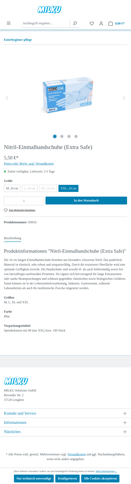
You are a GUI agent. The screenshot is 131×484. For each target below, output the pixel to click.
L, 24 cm (30, 189)
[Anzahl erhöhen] (40, 201)
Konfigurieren (67, 478)
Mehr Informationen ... (106, 471)
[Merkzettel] (91, 23)
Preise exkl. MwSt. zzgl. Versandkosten (29, 163)
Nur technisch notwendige (33, 478)
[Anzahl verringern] (8, 201)
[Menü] (8, 23)
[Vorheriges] (7, 98)
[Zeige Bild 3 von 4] (69, 136)
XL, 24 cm (49, 189)
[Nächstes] (124, 98)
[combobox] (45, 23)
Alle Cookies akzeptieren (100, 478)
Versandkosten (76, 454)
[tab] (12, 238)
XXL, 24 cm (68, 188)
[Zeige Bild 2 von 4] (62, 136)
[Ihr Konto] (101, 23)
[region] (65, 98)
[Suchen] (74, 23)
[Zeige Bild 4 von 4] (76, 136)
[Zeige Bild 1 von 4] (54, 136)
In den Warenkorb (86, 200)
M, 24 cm (12, 188)
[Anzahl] (24, 201)
